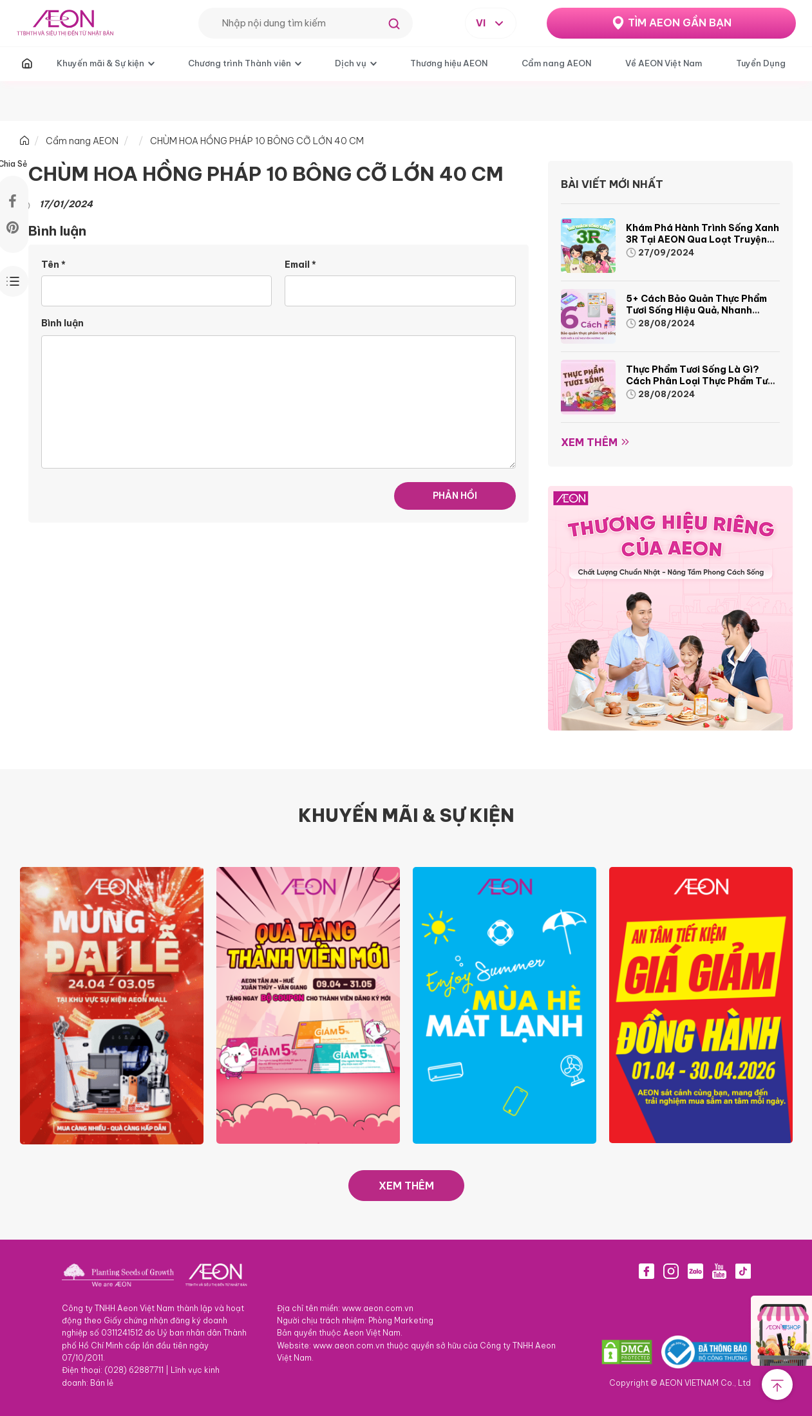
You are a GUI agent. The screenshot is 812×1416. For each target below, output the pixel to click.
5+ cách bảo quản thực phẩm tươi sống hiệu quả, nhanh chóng (696, 310)
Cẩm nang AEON (556, 63)
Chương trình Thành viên (239, 63)
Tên (53, 264)
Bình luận (62, 323)
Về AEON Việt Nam (663, 63)
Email (300, 264)
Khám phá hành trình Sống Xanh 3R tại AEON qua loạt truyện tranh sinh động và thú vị (702, 239)
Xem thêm (589, 442)
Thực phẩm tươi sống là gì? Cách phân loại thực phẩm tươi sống (701, 381)
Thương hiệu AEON (448, 63)
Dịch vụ (350, 63)
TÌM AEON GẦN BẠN (680, 22)
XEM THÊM (406, 1185)
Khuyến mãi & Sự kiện (100, 63)
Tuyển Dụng (761, 63)
